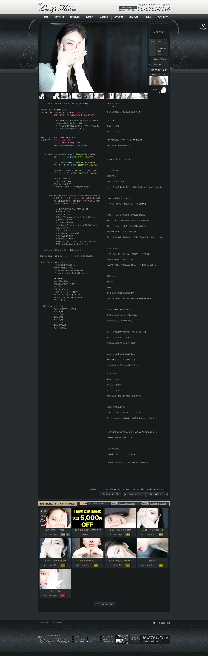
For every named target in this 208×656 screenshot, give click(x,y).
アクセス (92, 639)
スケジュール (79, 641)
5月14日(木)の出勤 (158, 504)
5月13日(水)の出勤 (127, 504)
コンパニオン (79, 639)
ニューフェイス (108, 637)
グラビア (92, 641)
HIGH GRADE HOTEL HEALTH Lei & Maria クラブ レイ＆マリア (58, 8)
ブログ (105, 639)
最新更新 (203, 29)
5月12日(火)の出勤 (96, 504)
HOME (77, 637)
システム (92, 637)
